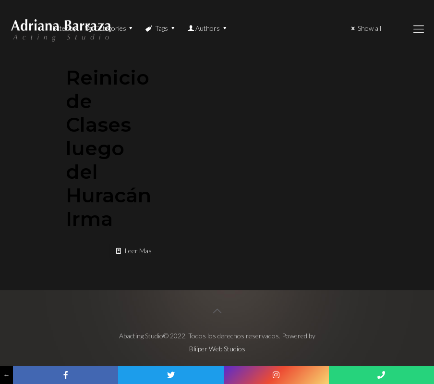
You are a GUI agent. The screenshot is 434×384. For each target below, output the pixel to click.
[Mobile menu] (418, 29)
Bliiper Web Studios (217, 349)
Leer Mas (138, 251)
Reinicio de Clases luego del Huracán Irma (108, 148)
